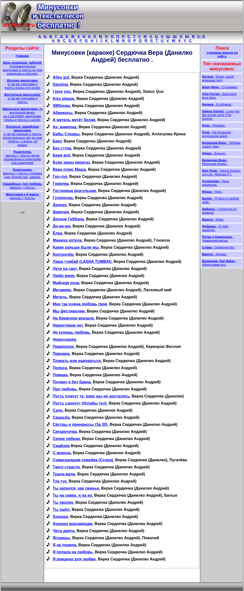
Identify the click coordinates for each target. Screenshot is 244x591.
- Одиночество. (218, 247)
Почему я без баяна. (72, 382)
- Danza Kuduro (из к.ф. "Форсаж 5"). (221, 172)
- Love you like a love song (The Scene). (220, 114)
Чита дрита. (64, 531)
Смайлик (61, 446)
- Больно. (214, 153)
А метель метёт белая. (74, 120)
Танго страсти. (67, 467)
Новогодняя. (65, 339)
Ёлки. (58, 233)
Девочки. (61, 212)
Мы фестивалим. (69, 311)
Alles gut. (61, 77)
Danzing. (61, 84)
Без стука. (62, 148)
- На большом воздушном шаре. (216, 134)
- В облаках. (217, 104)
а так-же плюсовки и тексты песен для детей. (23, 84)
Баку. (57, 141)
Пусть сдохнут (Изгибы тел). (80, 403)
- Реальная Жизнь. (215, 162)
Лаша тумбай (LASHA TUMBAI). (82, 261)
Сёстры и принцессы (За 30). (81, 424)
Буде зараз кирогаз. (72, 162)
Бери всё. (62, 155)
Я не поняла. (65, 545)
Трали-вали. (64, 474)
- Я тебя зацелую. (215, 228)
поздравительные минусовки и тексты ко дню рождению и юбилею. (22, 68)
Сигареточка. (65, 432)
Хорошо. (61, 517)
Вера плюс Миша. (70, 169)
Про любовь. (65, 389)
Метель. (60, 297)
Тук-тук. (60, 481)
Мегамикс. (62, 290)
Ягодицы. (62, 538)
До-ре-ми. (62, 226)
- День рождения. (215, 183)
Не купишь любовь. (72, 332)
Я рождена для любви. (75, 559)
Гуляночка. (63, 198)
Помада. (61, 375)
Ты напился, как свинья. (76, 488)
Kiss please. (64, 99)
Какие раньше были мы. (76, 247)
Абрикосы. (63, 113)
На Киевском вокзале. (74, 318)
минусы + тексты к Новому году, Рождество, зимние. (22, 173)
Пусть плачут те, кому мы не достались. (92, 396)
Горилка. (61, 184)
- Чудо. (212, 191)
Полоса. (60, 368)
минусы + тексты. (22, 185)
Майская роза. (66, 283)
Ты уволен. (63, 502)
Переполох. (64, 346)
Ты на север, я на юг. (73, 495)
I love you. (62, 91)
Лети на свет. (65, 269)
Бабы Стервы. (67, 134)
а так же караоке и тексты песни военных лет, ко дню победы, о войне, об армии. (22, 136)
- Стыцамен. (220, 87)
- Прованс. (214, 125)
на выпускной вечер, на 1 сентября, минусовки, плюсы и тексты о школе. (22, 114)
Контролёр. (63, 254)
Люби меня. (64, 276)
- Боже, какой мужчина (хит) (218, 78)
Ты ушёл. (62, 509)
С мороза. (62, 453)
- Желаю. (214, 254)
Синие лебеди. (67, 439)
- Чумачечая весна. (218, 238)
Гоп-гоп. (60, 176)
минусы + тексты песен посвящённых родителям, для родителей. (22, 157)
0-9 (201, 36)
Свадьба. (62, 417)
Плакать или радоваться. (77, 361)
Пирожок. (62, 354)
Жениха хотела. (68, 240)
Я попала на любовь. (73, 552)
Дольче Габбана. (69, 219)
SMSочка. (62, 106)
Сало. (58, 410)
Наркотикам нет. (68, 325)
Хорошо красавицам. (73, 524)
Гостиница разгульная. (75, 191)
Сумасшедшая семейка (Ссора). (83, 460)
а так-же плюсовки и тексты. (22, 98)
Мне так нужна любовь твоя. (80, 304)
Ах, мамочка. (65, 127)
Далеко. (60, 205)
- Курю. (213, 219)
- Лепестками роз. (219, 263)
